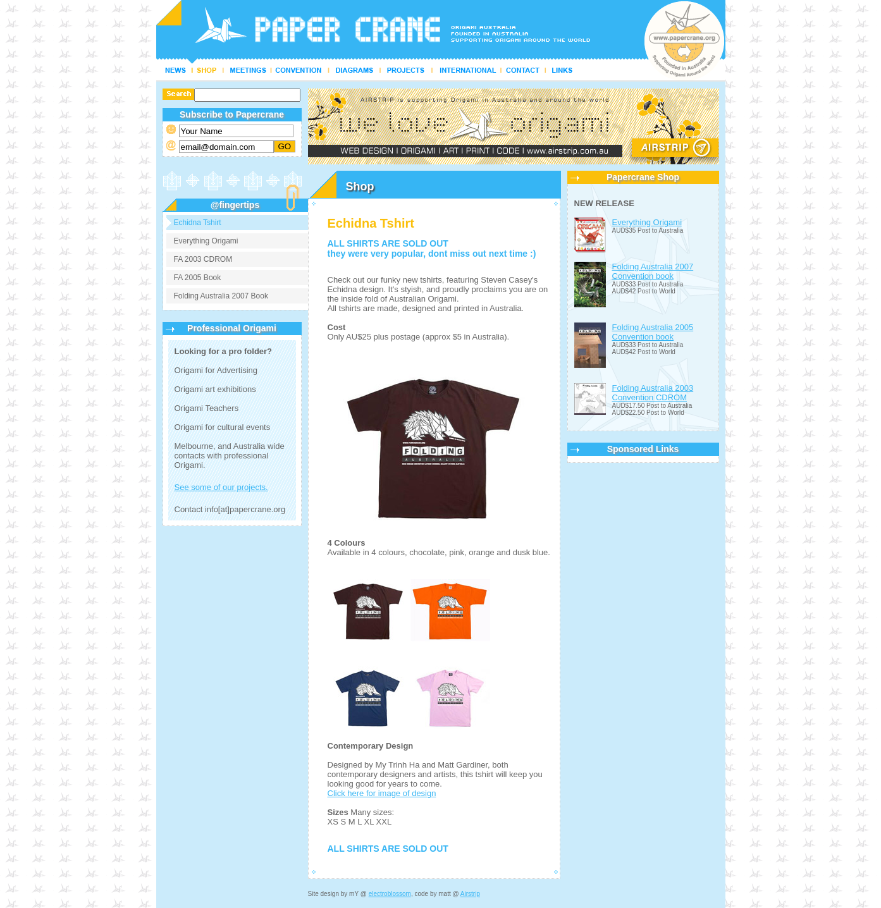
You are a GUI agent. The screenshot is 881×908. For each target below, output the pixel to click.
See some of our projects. (221, 487)
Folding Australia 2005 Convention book (653, 331)
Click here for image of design (382, 793)
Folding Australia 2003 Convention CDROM (653, 392)
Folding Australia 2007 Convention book (653, 271)
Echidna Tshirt (197, 222)
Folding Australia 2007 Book (221, 295)
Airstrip (470, 893)
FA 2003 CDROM (203, 259)
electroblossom (390, 893)
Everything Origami (206, 240)
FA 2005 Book (197, 277)
